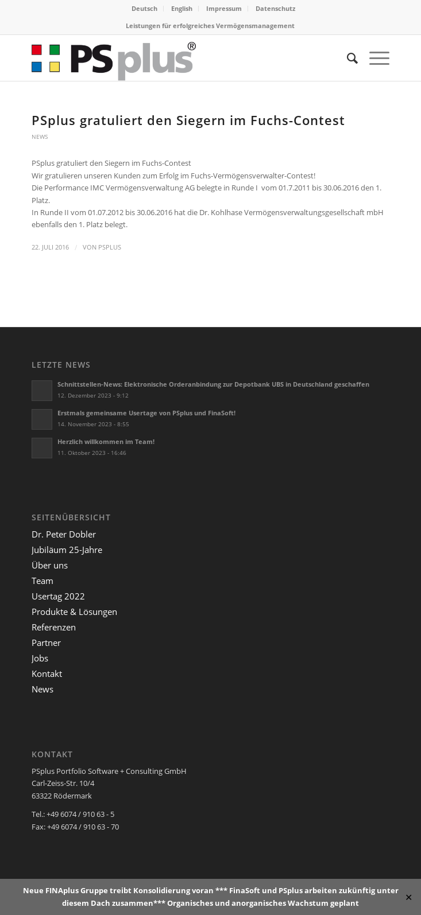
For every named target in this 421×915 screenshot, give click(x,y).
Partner (46, 642)
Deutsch (144, 8)
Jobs (40, 658)
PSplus (109, 247)
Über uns (50, 565)
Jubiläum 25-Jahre (67, 549)
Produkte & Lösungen (74, 611)
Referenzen (54, 627)
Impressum (224, 8)
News (40, 137)
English (181, 8)
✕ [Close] (408, 897)
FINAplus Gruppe (76, 890)
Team (42, 580)
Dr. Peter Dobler (64, 534)
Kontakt (47, 673)
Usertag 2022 (58, 596)
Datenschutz (275, 8)
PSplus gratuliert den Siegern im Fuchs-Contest (188, 120)
